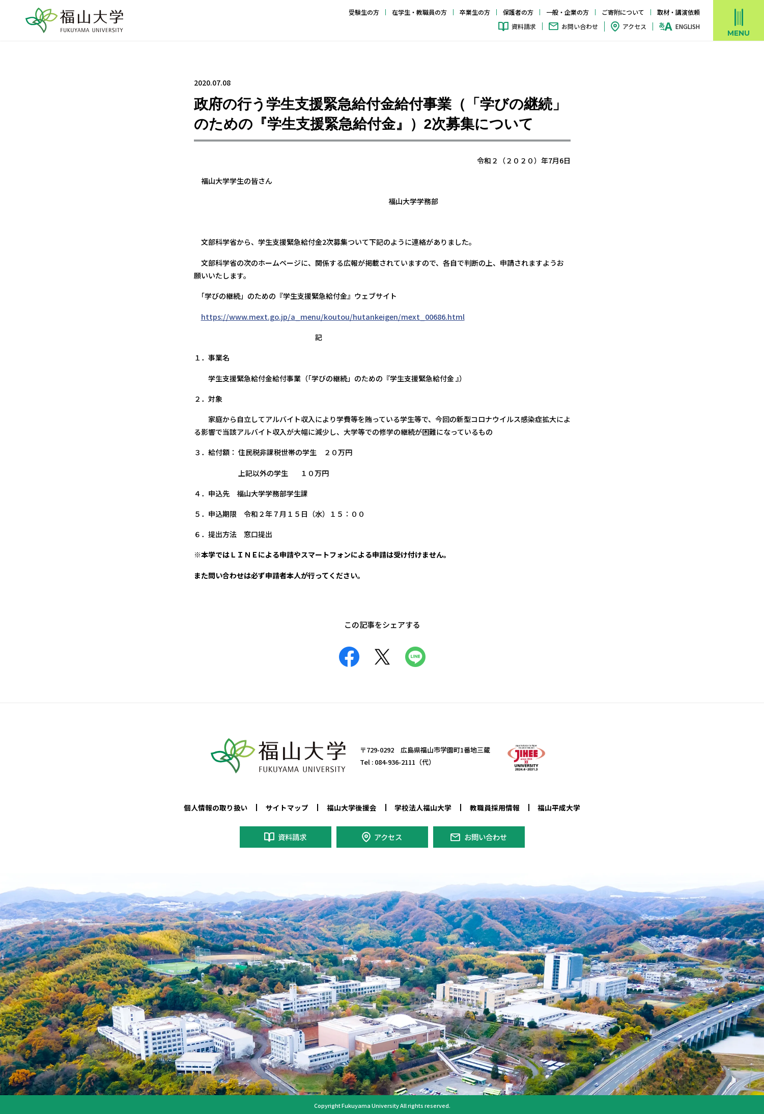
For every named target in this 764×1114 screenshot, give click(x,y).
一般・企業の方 (567, 12)
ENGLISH (687, 26)
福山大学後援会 (352, 807)
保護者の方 (518, 12)
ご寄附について (623, 12)
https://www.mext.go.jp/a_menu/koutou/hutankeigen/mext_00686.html (328, 316)
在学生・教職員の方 (419, 12)
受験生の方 (364, 12)
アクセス (634, 26)
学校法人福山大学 (422, 807)
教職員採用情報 (495, 807)
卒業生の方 (475, 12)
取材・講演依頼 (678, 12)
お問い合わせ (579, 26)
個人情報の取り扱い (216, 807)
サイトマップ (287, 807)
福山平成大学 (558, 807)
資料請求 (524, 26)
